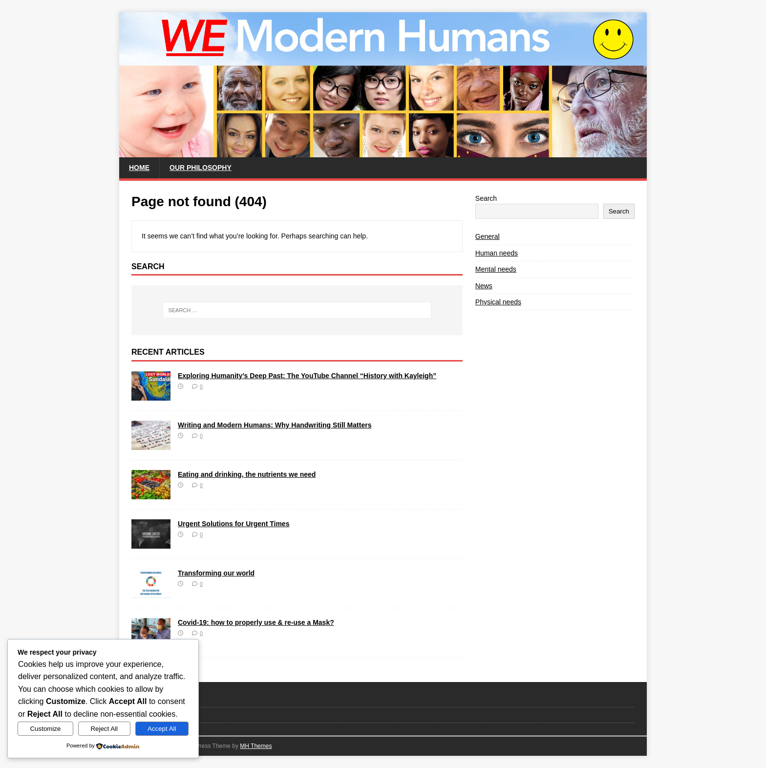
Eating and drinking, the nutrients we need (247, 474)
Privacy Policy (151, 714)
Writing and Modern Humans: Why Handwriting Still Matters (274, 425)
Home (139, 167)
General (487, 236)
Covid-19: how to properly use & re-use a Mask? (256, 622)
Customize (45, 728)
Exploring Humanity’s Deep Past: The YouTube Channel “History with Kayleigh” (307, 376)
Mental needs (495, 269)
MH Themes (256, 746)
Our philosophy (201, 167)
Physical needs (498, 302)
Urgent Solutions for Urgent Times (233, 524)
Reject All (104, 728)
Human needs (496, 253)
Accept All (162, 728)
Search (486, 198)
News (483, 286)
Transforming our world (216, 573)
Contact (142, 699)
